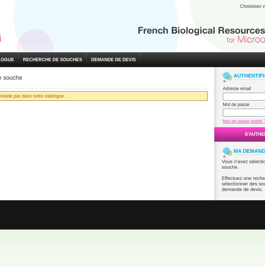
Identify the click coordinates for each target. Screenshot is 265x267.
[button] (53, 59)
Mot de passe (236, 104)
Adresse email (237, 88)
